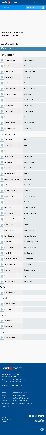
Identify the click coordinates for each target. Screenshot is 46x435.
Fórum (4, 400)
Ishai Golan (8, 162)
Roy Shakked (8, 326)
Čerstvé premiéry (18, 395)
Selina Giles (8, 202)
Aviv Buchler (9, 111)
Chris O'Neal (8, 71)
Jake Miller (8, 145)
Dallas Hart (8, 77)
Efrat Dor (7, 207)
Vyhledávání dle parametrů (22, 403)
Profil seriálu (4, 40)
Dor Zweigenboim (10, 259)
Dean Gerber (8, 225)
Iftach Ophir (8, 196)
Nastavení (5, 421)
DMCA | (11, 381)
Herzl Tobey (8, 213)
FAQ (21, 381)
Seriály (5, 392)
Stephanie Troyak (10, 151)
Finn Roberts (9, 66)
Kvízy (4, 398)
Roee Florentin (9, 292)
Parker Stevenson (10, 128)
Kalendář (5, 403)
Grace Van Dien (10, 88)
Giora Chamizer (9, 304)
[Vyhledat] (43, 7)
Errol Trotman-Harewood (12, 179)
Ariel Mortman (9, 60)
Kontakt (16, 381)
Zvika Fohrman (9, 185)
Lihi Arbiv (7, 276)
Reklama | (5, 381)
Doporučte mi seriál (19, 392)
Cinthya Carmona (10, 83)
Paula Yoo (8, 309)
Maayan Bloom (9, 173)
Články (4, 395)
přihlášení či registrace (38, 3)
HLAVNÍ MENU (6, 7)
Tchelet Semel (9, 281)
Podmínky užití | (7, 379)
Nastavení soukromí (19, 379)
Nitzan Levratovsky (11, 168)
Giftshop (5, 418)
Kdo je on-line (6, 419)
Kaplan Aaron (9, 247)
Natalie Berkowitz (10, 190)
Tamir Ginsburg (9, 264)
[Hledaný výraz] (35, 7)
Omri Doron (8, 242)
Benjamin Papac (10, 94)
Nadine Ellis (8, 117)
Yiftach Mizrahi (9, 122)
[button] (23, 44)
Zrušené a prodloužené (20, 400)
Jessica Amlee (9, 100)
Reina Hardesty (9, 230)
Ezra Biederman (9, 236)
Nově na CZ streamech (20, 398)
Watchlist (5, 406)
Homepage (5, 416)
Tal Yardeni (8, 320)
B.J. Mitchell (9, 105)
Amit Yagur (8, 139)
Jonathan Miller (10, 219)
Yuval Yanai (8, 156)
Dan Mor (7, 270)
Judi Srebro (8, 253)
